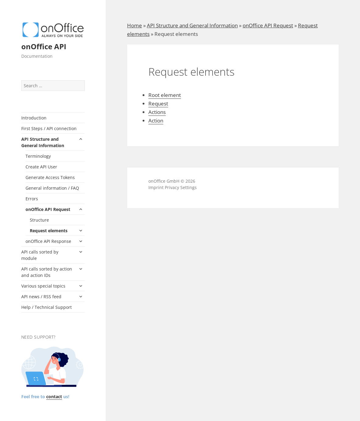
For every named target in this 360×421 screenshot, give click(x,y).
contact (54, 396)
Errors (32, 199)
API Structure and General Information (42, 142)
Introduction (34, 118)
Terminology (38, 156)
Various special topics (43, 286)
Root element (164, 94)
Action (155, 120)
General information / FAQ (52, 188)
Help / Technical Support (46, 307)
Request (158, 103)
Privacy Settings (181, 187)
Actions (157, 112)
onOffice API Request (48, 209)
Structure (39, 220)
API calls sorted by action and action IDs (46, 272)
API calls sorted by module (39, 255)
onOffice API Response (48, 241)
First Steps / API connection (49, 128)
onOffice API (43, 46)
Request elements (49, 230)
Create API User (41, 167)
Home (134, 25)
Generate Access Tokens (50, 177)
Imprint (156, 187)
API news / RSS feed (41, 296)
